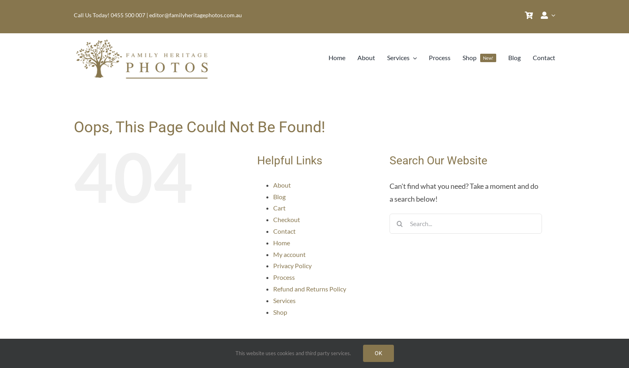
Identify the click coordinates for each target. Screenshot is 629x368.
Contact (284, 231)
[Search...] (466, 224)
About (282, 185)
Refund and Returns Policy (309, 289)
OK (378, 353)
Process (284, 277)
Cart (279, 208)
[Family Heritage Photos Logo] (144, 40)
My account (289, 254)
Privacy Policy (292, 265)
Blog (279, 196)
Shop (280, 312)
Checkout (286, 219)
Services (284, 300)
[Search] (400, 224)
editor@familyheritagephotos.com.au (195, 15)
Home (281, 243)
